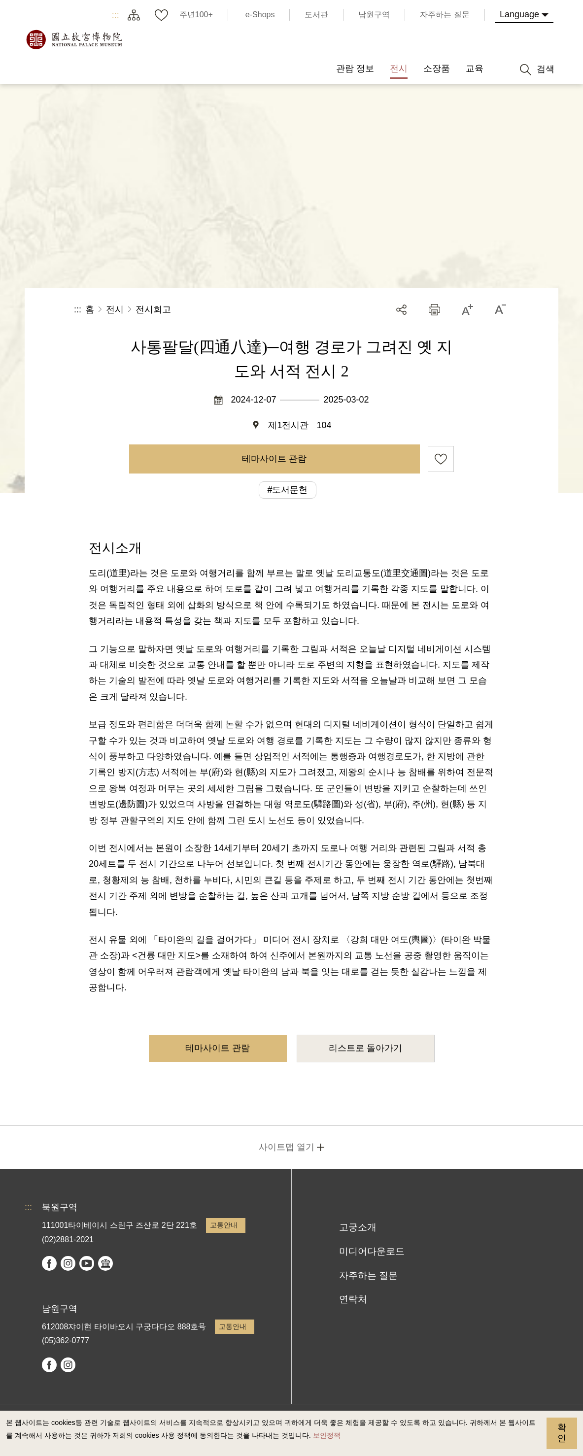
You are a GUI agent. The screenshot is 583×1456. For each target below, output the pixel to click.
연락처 (353, 1299)
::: (115, 15)
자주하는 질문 (368, 1275)
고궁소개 (358, 1227)
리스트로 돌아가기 (365, 1048)
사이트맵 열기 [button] (286, 1147)
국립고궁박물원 (74, 39)
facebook (49, 1263)
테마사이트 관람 (274, 459)
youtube (86, 1263)
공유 (401, 309)
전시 (115, 309)
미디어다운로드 (372, 1251)
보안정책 (327, 1435)
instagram (68, 1263)
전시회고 (153, 309)
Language (519, 14)
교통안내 (224, 1225)
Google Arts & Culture (105, 1263)
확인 (561, 1432)
